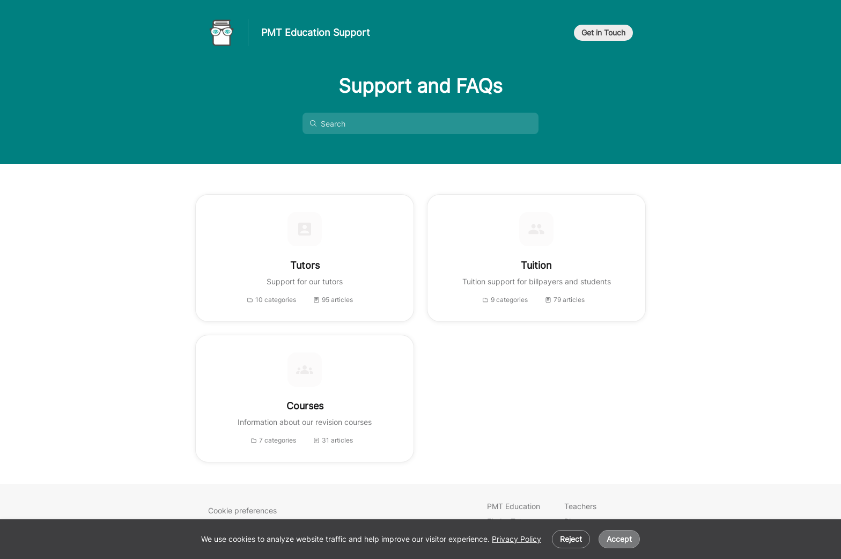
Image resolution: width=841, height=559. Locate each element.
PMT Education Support (315, 32)
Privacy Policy (516, 538)
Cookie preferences (242, 510)
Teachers (580, 506)
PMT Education (513, 506)
